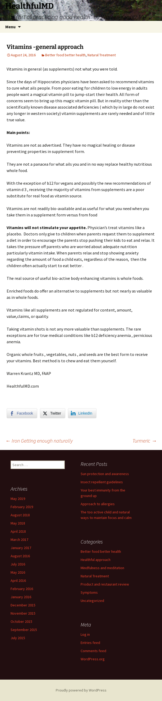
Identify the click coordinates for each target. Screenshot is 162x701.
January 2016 (21, 597)
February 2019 (22, 506)
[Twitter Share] (52, 413)
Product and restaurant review (105, 584)
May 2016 (18, 572)
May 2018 (18, 523)
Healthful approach (95, 559)
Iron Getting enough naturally (39, 440)
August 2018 (20, 515)
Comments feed (93, 650)
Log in (85, 634)
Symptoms (89, 592)
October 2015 (21, 621)
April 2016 (18, 580)
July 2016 (18, 564)
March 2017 (19, 539)
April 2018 (18, 531)
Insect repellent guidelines (102, 482)
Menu (10, 26)
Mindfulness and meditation (102, 567)
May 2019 (18, 498)
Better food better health (65, 55)
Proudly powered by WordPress (81, 690)
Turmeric (144, 440)
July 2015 (18, 637)
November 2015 (23, 613)
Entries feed (90, 642)
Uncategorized (92, 600)
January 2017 (21, 547)
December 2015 (23, 605)
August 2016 (20, 556)
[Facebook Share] (22, 413)
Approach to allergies (98, 504)
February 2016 (22, 588)
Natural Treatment (101, 55)
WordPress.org (93, 659)
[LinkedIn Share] (82, 413)
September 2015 (24, 629)
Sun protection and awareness (105, 473)
